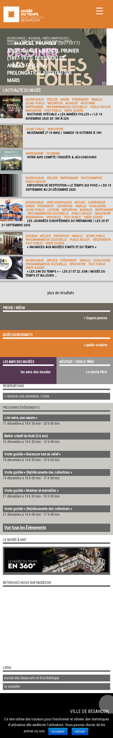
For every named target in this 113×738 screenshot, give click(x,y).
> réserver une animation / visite (26, 396)
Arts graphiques (55, 38)
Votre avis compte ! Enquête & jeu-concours (62, 157)
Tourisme (53, 154)
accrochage (16, 38)
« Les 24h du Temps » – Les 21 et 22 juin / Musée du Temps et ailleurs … (65, 274)
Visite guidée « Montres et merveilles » (31, 491)
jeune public (35, 103)
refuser (80, 731)
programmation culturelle (66, 107)
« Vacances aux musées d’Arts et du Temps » (61, 247)
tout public (52, 41)
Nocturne (88, 103)
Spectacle (53, 217)
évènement (80, 99)
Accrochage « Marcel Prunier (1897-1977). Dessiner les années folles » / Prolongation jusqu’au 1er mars (43, 65)
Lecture (53, 210)
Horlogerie (97, 206)
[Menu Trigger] (99, 10)
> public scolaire (95, 345)
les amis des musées (35, 372)
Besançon (98, 711)
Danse (64, 99)
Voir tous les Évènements (25, 527)
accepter (57, 731)
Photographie (91, 178)
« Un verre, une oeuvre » (20, 418)
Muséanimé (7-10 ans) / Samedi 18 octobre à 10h (64, 133)
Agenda (34, 38)
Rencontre (33, 111)
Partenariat (34, 107)
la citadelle (12, 687)
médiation (54, 103)
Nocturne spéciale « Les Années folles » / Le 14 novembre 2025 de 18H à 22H (64, 116)
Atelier (52, 99)
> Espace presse (95, 318)
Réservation (34, 217)
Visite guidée (73, 111)
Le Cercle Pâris (96, 372)
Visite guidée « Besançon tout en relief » (32, 454)
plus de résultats (60, 293)
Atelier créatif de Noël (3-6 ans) (26, 436)
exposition (64, 206)
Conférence (96, 202)
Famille (12, 41)
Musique (71, 103)
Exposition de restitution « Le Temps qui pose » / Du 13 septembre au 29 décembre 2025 (68, 187)
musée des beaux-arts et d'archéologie (31, 678)
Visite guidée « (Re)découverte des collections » (38, 472)
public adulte (31, 41)
